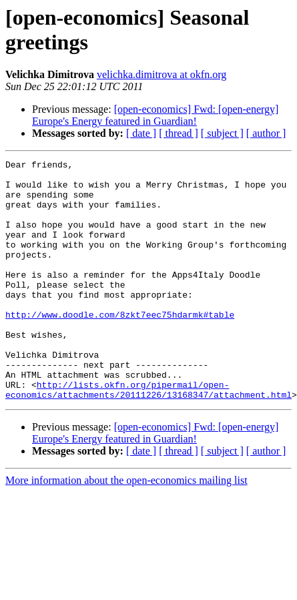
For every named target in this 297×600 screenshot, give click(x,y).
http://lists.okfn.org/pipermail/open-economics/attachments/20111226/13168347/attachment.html (148, 436)
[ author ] (266, 133)
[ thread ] (178, 133)
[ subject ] (222, 133)
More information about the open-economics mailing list (126, 528)
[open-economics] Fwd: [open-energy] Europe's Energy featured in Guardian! (155, 115)
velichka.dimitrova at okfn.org (161, 74)
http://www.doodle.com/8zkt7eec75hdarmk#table (119, 346)
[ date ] (141, 133)
